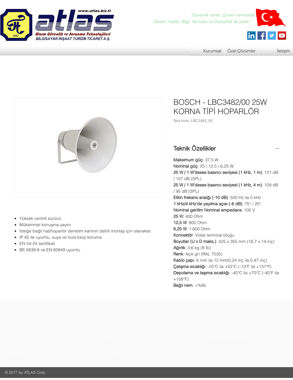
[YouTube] (282, 35)
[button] (27, 352)
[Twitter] (272, 35)
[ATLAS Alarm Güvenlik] (251, 35)
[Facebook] (261, 35)
